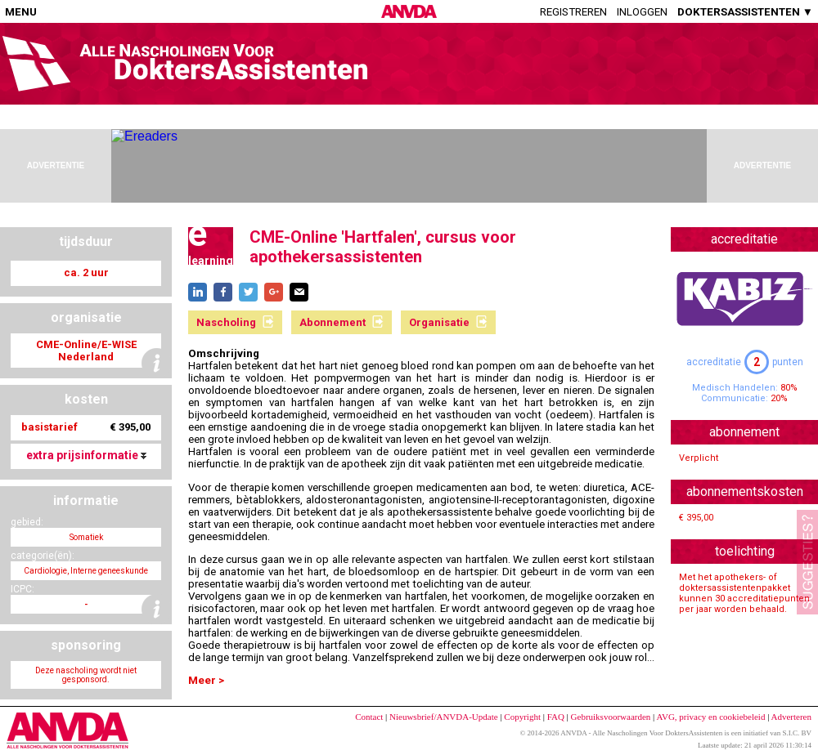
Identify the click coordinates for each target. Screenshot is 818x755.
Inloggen (642, 12)
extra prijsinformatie (86, 455)
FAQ (555, 716)
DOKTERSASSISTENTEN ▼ (745, 12)
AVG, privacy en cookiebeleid (710, 716)
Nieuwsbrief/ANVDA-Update (443, 716)
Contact (369, 716)
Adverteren (791, 716)
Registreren (573, 12)
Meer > (206, 680)
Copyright (522, 716)
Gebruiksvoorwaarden (611, 716)
